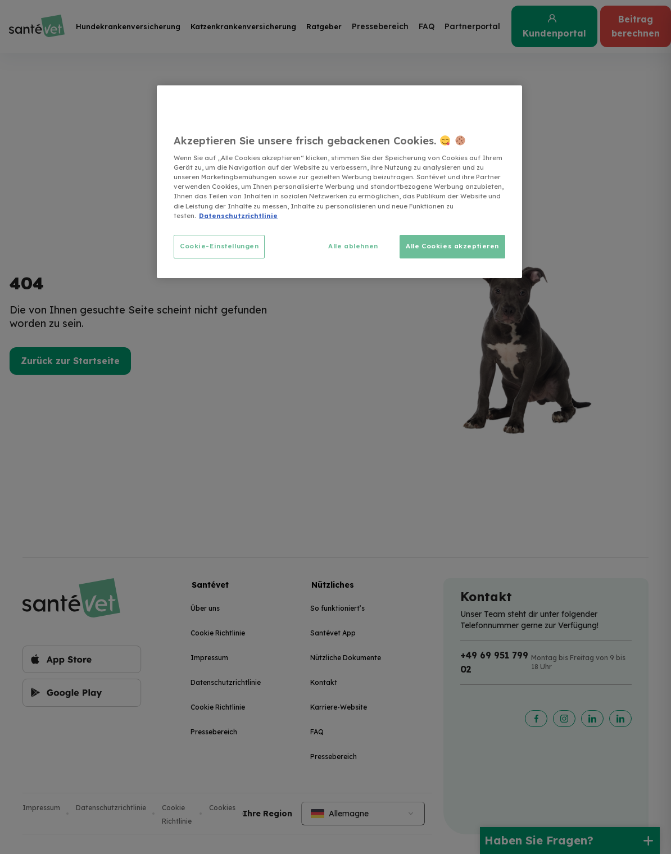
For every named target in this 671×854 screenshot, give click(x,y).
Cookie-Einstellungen (219, 246)
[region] (339, 181)
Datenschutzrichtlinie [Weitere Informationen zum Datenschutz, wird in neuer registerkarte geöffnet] (238, 216)
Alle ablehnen (353, 246)
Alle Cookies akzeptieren (452, 246)
